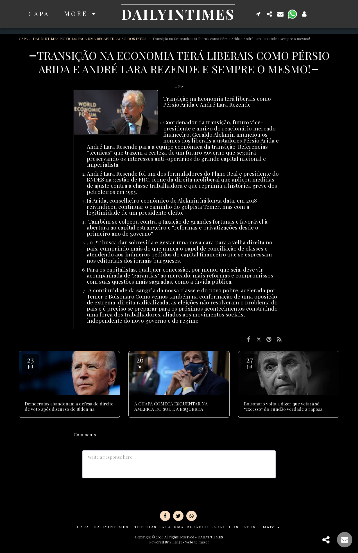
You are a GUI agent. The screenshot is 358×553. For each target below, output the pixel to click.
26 (140, 362)
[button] (258, 14)
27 (249, 362)
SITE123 (175, 542)
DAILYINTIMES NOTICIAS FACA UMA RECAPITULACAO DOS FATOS (90, 38)
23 (30, 362)
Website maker (197, 542)
